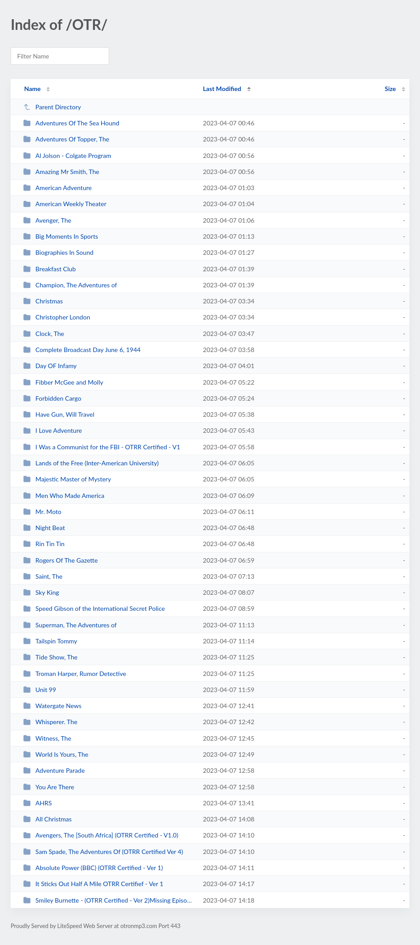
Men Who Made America (63, 495)
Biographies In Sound (58, 252)
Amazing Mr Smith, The (61, 171)
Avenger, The (47, 220)
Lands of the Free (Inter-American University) (91, 463)
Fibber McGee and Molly (63, 382)
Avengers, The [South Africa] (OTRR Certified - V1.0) (100, 835)
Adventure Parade (54, 770)
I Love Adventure (52, 430)
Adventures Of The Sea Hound (71, 123)
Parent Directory (52, 107)
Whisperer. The (50, 721)
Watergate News (52, 705)
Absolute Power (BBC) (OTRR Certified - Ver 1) (93, 867)
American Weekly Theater (64, 203)
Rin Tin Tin (44, 543)
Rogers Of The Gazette (60, 560)
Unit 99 (39, 689)
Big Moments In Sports (60, 236)
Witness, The (47, 738)
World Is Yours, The (55, 754)
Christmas (43, 301)
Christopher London (56, 317)
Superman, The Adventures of (70, 625)
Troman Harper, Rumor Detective (74, 673)
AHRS (37, 803)
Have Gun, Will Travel (58, 414)
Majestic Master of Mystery (67, 479)
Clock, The (43, 333)
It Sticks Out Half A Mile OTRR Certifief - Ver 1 (93, 883)
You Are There (48, 787)
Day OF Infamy (50, 365)
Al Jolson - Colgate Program (67, 155)
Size (390, 88)
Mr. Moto (42, 511)
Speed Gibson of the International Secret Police (94, 608)
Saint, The (42, 576)
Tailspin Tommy (50, 641)
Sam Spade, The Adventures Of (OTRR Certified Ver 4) (103, 851)
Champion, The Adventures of (70, 285)
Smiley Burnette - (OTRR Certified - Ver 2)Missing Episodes (109, 900)
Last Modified (222, 88)
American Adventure (57, 187)
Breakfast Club (49, 269)
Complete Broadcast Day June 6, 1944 (82, 349)
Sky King (41, 592)
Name (32, 88)
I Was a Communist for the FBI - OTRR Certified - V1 (101, 447)
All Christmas (47, 819)
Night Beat (44, 527)
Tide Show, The (50, 657)
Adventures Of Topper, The (66, 139)
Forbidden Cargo (52, 398)
